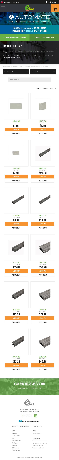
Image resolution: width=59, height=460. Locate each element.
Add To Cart (16, 130)
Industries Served (37, 445)
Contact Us (37, 426)
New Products (16, 450)
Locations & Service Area (39, 443)
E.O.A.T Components (20, 426)
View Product (16, 134)
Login (34, 431)
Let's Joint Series (30, 66)
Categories (15, 71)
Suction (14, 433)
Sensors (14, 445)
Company (36, 439)
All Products (7, 66)
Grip (13, 431)
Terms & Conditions (38, 448)
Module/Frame (16, 440)
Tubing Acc (15, 443)
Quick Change (16, 435)
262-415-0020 (27, 415)
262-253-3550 (27, 417)
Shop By (43, 71)
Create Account (36, 433)
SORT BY (38, 88)
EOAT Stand (15, 448)
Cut (13, 438)
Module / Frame (18, 66)
